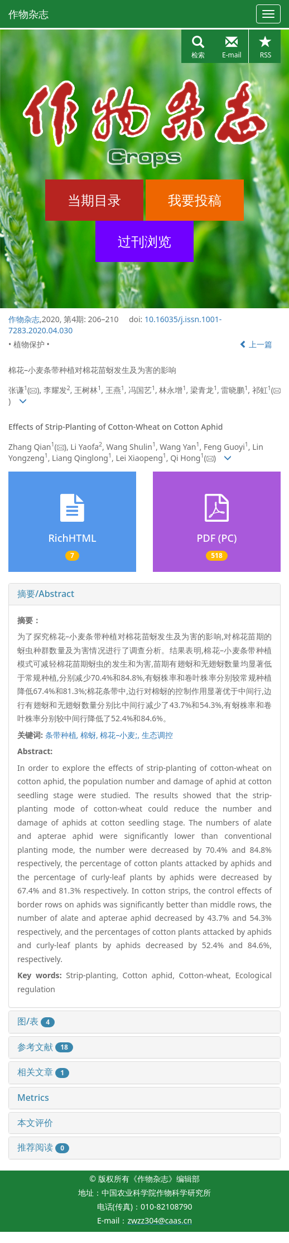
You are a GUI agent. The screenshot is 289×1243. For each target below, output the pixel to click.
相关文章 (43, 1072)
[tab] (144, 594)
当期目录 (94, 200)
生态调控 (157, 735)
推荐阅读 (43, 1147)
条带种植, (62, 735)
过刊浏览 (144, 241)
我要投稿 (194, 200)
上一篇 (256, 344)
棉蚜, (90, 735)
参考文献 (45, 1047)
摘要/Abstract (45, 593)
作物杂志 (28, 14)
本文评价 (35, 1122)
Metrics (33, 1097)
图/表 (36, 1021)
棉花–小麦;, (120, 735)
